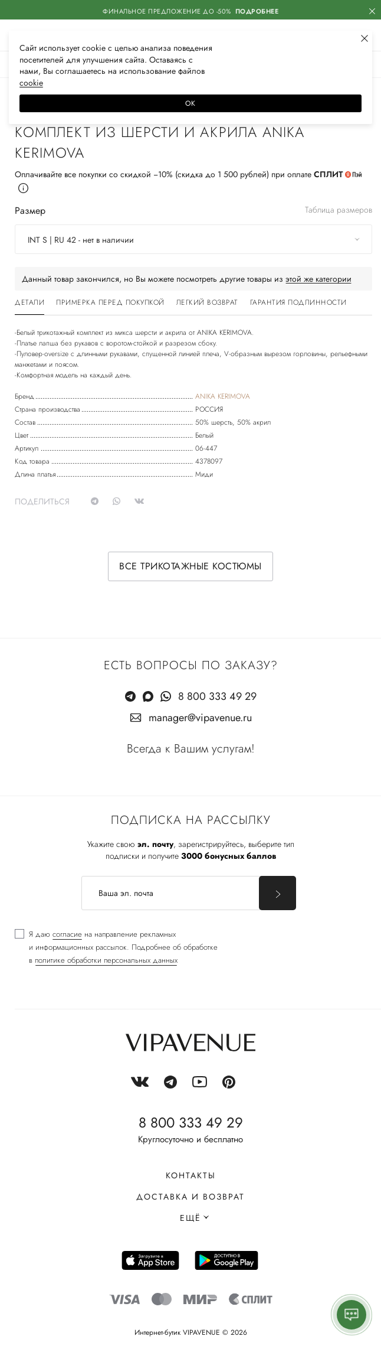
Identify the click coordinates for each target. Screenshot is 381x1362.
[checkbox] (116, 947)
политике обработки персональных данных (106, 960)
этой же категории (318, 279)
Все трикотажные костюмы (190, 566)
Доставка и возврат (190, 1197)
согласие (67, 934)
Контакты (191, 1175)
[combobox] (193, 239)
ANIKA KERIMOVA (222, 396)
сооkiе (31, 83)
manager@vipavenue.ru (200, 718)
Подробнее (257, 11)
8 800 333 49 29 (217, 696)
